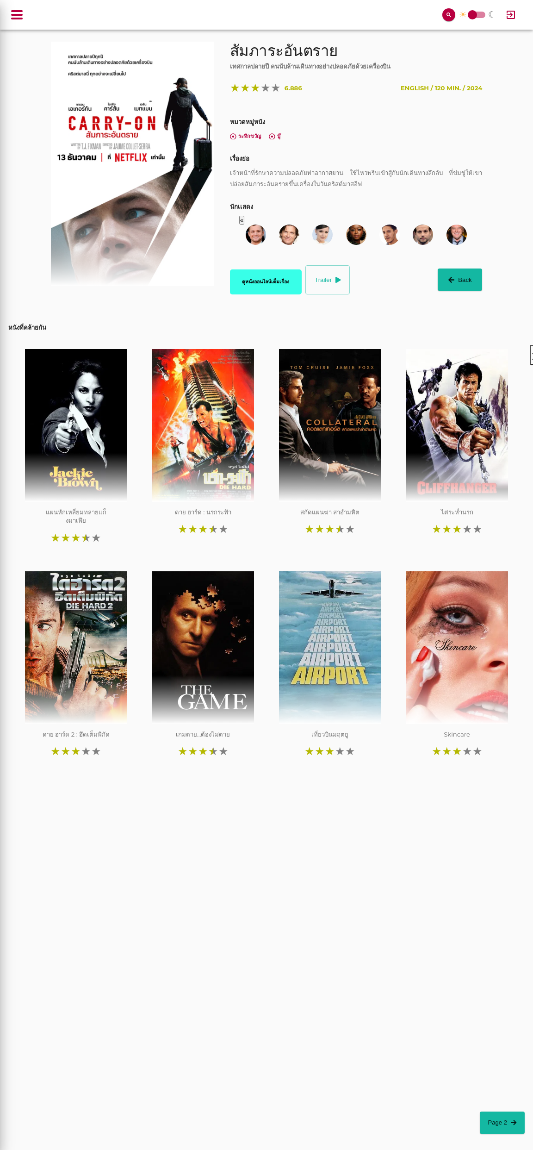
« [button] (241, 220)
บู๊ (274, 136)
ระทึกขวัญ (245, 136)
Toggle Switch (472, 15)
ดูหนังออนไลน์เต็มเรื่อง (265, 281)
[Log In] (511, 15)
